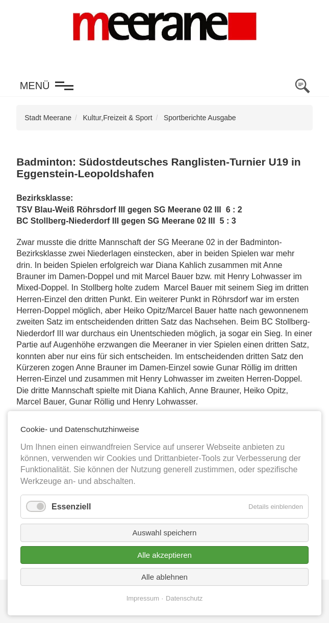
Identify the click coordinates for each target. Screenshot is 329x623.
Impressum (142, 598)
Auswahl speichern (165, 532)
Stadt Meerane (47, 118)
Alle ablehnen (164, 577)
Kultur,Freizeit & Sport (117, 118)
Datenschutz (184, 598)
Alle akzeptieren (164, 555)
